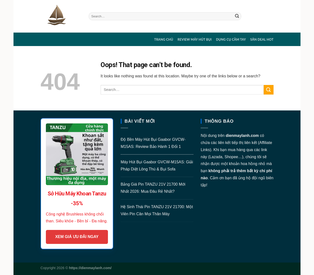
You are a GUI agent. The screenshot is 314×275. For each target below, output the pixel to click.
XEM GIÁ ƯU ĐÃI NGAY (77, 237)
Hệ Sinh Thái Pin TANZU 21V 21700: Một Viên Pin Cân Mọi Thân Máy (157, 210)
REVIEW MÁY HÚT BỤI (195, 39)
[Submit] (237, 16)
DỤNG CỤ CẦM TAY (231, 39)
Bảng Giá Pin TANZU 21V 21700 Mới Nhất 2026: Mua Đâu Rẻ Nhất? (153, 187)
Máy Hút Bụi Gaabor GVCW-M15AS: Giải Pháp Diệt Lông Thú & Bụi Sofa (157, 165)
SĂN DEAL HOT (262, 39)
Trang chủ (163, 39)
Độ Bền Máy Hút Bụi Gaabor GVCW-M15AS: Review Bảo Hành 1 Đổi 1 (153, 143)
